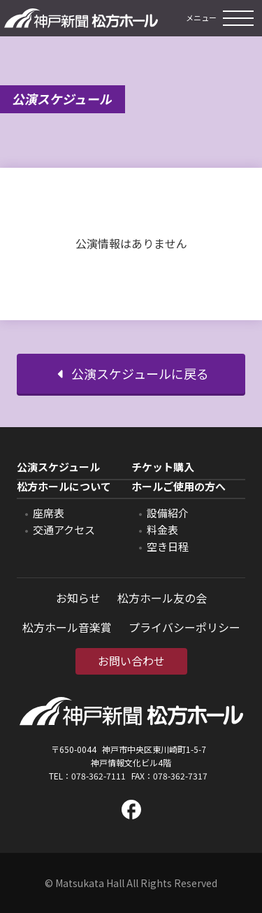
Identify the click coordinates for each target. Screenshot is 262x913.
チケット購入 (162, 467)
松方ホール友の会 (162, 597)
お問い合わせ (131, 660)
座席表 (48, 512)
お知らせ (78, 597)
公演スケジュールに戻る (131, 373)
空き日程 (168, 546)
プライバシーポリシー (184, 627)
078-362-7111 (98, 776)
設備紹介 (168, 512)
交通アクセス (64, 529)
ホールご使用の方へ (178, 487)
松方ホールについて (64, 487)
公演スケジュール (58, 467)
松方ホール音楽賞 (67, 627)
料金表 (162, 529)
